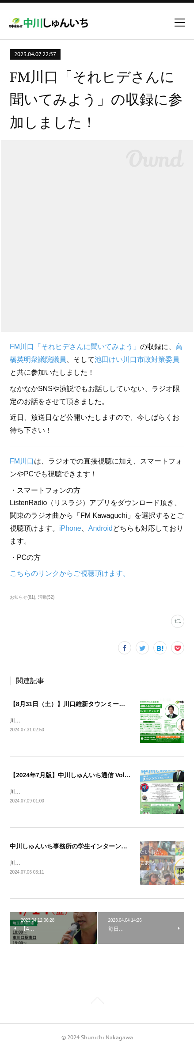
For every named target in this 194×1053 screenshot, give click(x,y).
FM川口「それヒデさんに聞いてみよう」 (75, 346)
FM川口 (22, 461)
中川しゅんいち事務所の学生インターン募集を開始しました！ (96, 847)
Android (100, 528)
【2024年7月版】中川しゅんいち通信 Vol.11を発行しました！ (96, 775)
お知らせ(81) (22, 597)
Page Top (97, 1003)
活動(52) (46, 597)
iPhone (70, 528)
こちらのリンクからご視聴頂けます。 (70, 573)
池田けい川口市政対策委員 (137, 359)
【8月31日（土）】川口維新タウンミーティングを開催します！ (98, 703)
